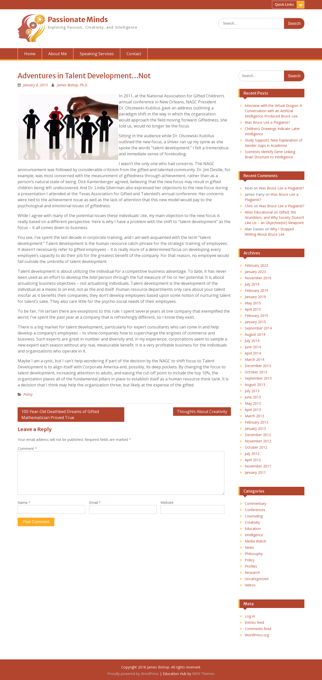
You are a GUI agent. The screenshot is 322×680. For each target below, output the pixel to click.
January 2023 (255, 271)
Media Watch (255, 541)
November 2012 (258, 441)
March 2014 (254, 359)
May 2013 (253, 403)
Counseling (254, 516)
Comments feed (258, 628)
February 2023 (256, 265)
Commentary (255, 503)
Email (95, 502)
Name (24, 502)
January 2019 (255, 296)
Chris (249, 205)
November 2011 (258, 466)
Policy (27, 394)
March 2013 (254, 416)
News (249, 547)
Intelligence (254, 534)
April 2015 (253, 309)
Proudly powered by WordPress (133, 673)
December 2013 (258, 365)
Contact (134, 53)
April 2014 (253, 353)
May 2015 (253, 303)
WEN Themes (203, 673)
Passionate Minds (78, 19)
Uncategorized (256, 578)
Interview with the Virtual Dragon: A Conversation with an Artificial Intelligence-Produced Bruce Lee (273, 110)
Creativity (252, 522)
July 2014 (252, 340)
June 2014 (253, 347)
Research (252, 572)
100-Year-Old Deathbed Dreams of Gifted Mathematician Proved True (60, 414)
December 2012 (258, 434)
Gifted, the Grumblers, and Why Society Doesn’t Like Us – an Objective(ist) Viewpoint (274, 217)
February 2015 (256, 315)
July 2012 (252, 453)
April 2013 (253, 409)
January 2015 (255, 321)
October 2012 (256, 447)
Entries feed (254, 622)
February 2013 (256, 422)
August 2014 (255, 334)
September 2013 (258, 378)
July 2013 (252, 390)
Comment (27, 448)
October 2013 (256, 372)
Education (253, 528)
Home (29, 53)
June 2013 (253, 397)
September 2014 (258, 328)
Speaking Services (97, 53)
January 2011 (255, 472)
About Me (57, 53)
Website (167, 502)
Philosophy (254, 553)
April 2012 (253, 459)
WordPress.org (257, 635)
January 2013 (255, 428)
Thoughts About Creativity (202, 411)
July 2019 (252, 284)
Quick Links (284, 4)
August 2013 (255, 384)
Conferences (255, 509)
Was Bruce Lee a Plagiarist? (267, 122)
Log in (250, 616)
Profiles (251, 566)
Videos (250, 585)
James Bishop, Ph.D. (72, 85)
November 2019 (258, 278)
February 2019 (256, 290)
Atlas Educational (259, 212)
